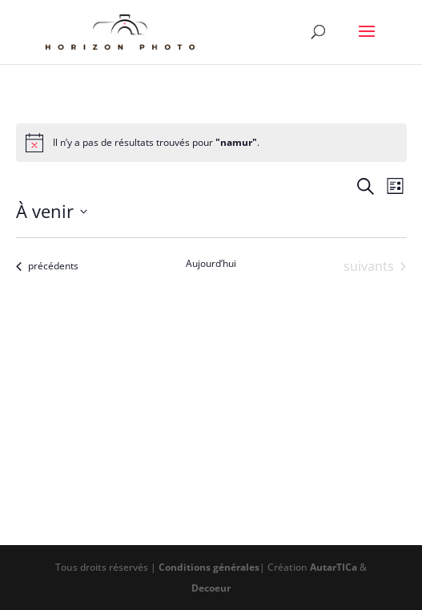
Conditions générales (209, 567)
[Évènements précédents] (47, 266)
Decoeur (211, 588)
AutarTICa (333, 567)
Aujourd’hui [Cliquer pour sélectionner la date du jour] (211, 263)
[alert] (211, 142)
